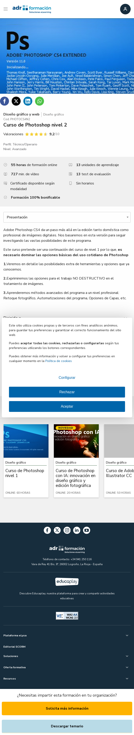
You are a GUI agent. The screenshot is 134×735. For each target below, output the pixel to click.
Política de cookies (58, 361)
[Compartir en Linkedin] (27, 101)
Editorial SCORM (14, 646)
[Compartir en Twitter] (16, 101)
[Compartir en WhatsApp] (39, 101)
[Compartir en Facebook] (4, 101)
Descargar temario (67, 726)
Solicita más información (67, 708)
